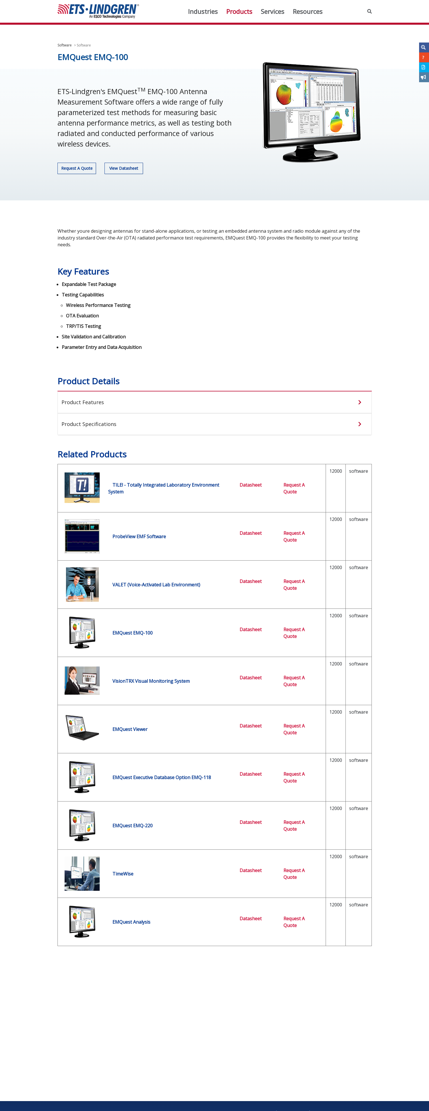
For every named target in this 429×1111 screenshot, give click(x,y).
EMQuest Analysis (131, 922)
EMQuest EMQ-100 (132, 633)
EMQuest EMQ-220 (132, 825)
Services (272, 11)
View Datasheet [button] (123, 168)
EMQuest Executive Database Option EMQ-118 (161, 777)
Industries (203, 11)
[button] (369, 11)
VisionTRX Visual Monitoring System (151, 681)
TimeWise (122, 874)
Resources (308, 11)
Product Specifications (88, 424)
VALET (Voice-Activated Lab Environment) (156, 585)
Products (239, 11)
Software (64, 45)
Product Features (82, 402)
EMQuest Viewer (130, 729)
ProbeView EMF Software (139, 536)
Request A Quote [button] (77, 168)
